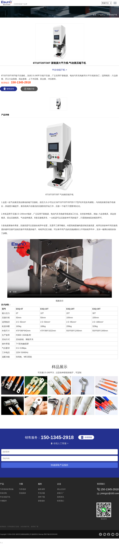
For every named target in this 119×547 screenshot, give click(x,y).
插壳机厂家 (34, 526)
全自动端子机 (25, 526)
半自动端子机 (112, 15)
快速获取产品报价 (59, 465)
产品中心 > (102, 15)
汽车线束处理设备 (7, 489)
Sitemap (41, 534)
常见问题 (41, 493)
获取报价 (41, 501)
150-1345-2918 (21, 82)
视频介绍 (29, 89)
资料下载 (41, 497)
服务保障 (41, 489)
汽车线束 (22, 489)
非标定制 (3, 493)
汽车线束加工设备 (13, 526)
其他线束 (22, 493)
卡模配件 (3, 501)
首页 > (95, 15)
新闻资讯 (60, 497)
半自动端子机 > (59, 70)
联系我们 (60, 501)
